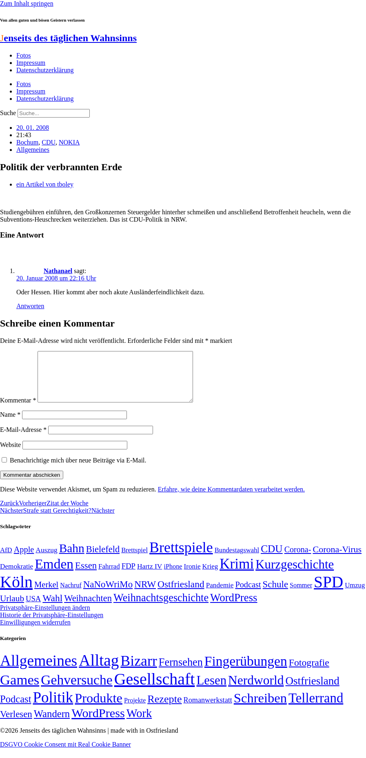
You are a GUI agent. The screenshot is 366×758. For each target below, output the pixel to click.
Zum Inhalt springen (26, 3)
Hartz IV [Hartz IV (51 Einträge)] (149, 576)
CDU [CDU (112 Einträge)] (272, 558)
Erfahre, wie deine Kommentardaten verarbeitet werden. (231, 499)
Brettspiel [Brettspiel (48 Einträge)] (134, 560)
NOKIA (69, 142)
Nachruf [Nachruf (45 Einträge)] (70, 594)
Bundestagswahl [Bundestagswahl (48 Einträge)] (237, 560)
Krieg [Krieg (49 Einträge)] (210, 576)
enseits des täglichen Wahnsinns (68, 38)
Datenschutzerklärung (44, 70)
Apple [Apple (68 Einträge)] (24, 559)
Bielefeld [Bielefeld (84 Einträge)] (103, 559)
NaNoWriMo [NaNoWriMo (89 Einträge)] (108, 594)
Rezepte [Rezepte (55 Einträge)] (164, 709)
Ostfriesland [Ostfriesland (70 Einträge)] (312, 691)
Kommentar (18, 410)
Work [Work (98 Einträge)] (139, 723)
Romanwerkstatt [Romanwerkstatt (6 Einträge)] (208, 710)
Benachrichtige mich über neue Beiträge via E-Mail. (78, 470)
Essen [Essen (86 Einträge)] (86, 575)
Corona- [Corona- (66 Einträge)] (297, 559)
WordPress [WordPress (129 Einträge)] (233, 607)
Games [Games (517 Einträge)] (19, 690)
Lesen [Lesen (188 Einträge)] (211, 690)
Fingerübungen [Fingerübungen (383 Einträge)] (245, 670)
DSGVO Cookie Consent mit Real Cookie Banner (65, 754)
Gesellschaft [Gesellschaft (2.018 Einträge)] (154, 689)
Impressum (30, 62)
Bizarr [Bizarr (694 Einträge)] (138, 670)
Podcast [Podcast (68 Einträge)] (248, 594)
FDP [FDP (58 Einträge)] (128, 575)
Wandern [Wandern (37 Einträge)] (52, 723)
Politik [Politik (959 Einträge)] (53, 707)
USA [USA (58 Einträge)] (33, 608)
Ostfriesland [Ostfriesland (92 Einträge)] (180, 594)
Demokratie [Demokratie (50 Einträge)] (16, 576)
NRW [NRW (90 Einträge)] (145, 594)
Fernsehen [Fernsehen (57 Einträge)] (181, 672)
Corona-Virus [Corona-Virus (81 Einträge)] (337, 559)
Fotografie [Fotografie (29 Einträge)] (309, 672)
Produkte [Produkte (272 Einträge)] (98, 707)
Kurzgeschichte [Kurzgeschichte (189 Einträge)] (294, 574)
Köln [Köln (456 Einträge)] (16, 591)
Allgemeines (32, 149)
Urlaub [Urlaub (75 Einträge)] (12, 608)
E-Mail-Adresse (23, 439)
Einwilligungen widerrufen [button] (35, 632)
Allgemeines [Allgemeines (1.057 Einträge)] (38, 670)
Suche (8, 112)
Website (10, 454)
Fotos (23, 55)
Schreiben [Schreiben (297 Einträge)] (260, 707)
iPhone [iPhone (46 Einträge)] (173, 576)
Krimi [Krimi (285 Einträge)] (237, 574)
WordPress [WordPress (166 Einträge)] (98, 723)
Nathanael (58, 270)
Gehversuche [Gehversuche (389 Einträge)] (76, 689)
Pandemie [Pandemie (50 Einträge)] (220, 595)
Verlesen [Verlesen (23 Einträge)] (16, 724)
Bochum (27, 142)
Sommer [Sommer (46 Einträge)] (301, 595)
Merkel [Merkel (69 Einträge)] (46, 594)
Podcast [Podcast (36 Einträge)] (15, 708)
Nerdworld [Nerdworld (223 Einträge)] (256, 690)
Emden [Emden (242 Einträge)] (54, 573)
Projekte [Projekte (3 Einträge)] (135, 710)
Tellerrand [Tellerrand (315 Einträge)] (315, 707)
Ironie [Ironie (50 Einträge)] (192, 576)
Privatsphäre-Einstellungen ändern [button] (45, 617)
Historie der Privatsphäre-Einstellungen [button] (51, 624)
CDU (48, 142)
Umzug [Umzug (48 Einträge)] (355, 595)
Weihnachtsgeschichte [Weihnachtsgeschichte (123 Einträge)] (161, 608)
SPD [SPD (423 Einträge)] (328, 591)
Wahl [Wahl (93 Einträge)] (52, 607)
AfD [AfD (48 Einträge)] (6, 560)
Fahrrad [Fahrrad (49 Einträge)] (109, 576)
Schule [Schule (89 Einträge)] (275, 594)
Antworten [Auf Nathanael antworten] (30, 305)
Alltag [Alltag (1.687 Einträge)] (99, 670)
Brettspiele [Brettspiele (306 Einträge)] (181, 557)
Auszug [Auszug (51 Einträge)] (46, 560)
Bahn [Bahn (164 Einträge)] (71, 558)
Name (10, 424)
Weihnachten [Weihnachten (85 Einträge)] (88, 608)
